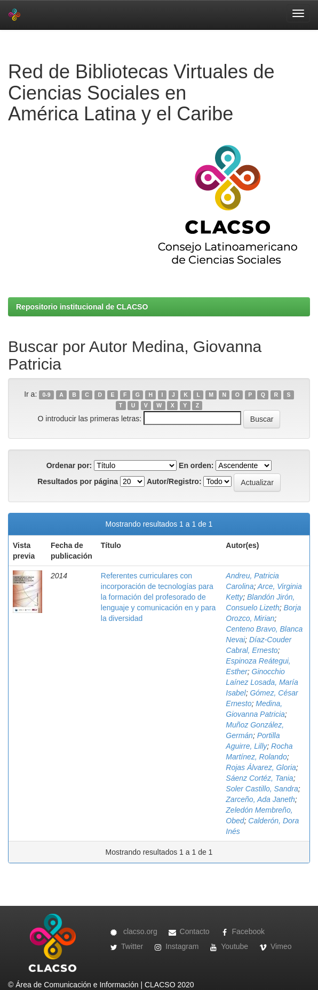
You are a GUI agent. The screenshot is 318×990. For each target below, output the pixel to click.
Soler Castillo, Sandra (262, 788)
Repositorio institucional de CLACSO (82, 306)
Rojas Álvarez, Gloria (261, 767)
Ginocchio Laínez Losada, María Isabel (262, 682)
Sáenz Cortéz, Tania (259, 778)
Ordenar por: (69, 465)
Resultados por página (77, 481)
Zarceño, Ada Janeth (260, 799)
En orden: (196, 465)
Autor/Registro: (174, 481)
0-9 (46, 394)
